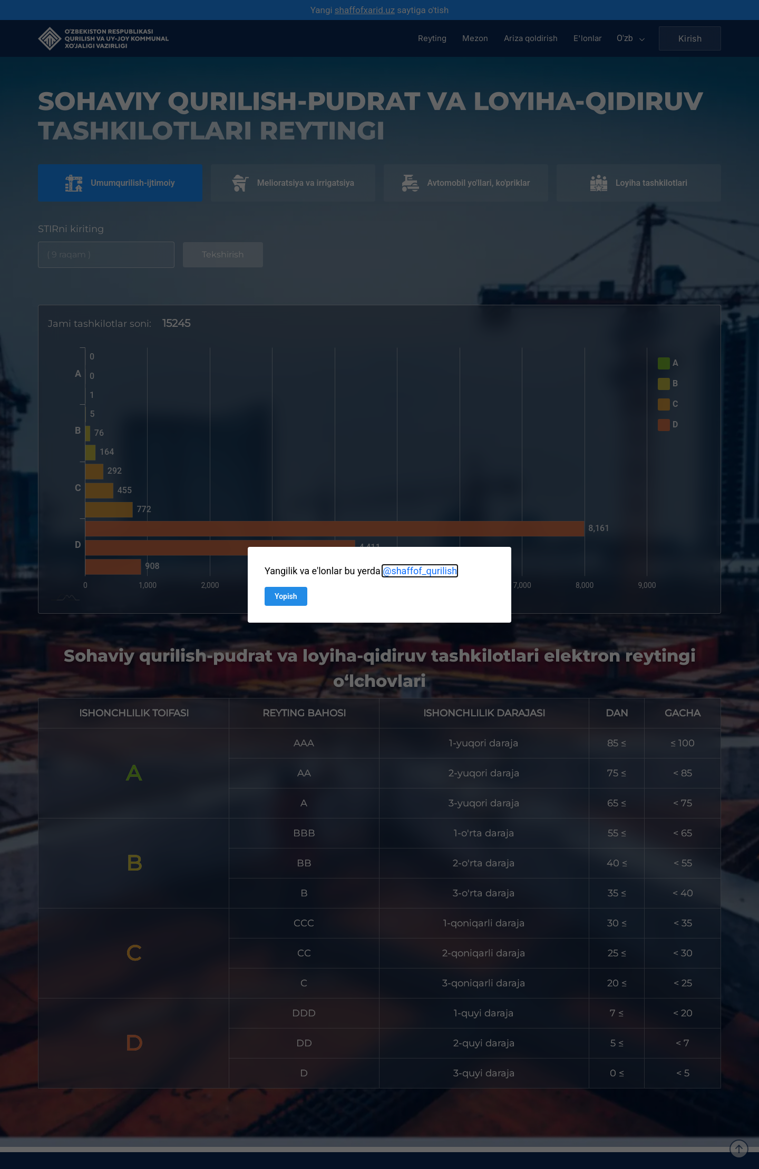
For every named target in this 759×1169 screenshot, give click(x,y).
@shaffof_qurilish (420, 570)
